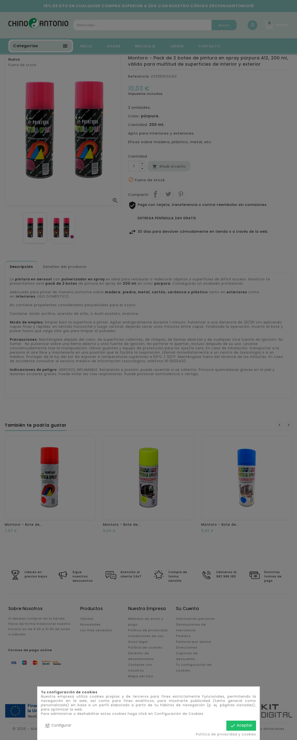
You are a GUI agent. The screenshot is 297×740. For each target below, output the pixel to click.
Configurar (58, 726)
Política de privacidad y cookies (226, 734)
